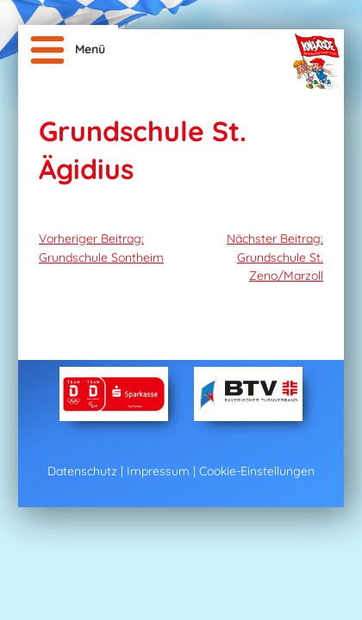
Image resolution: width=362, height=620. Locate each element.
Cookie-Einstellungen (257, 471)
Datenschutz (82, 471)
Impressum (158, 471)
